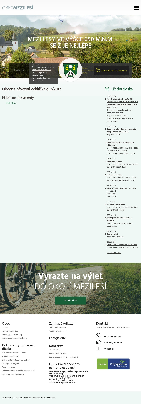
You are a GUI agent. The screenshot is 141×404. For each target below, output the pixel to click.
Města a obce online (57, 327)
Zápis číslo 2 (112, 234)
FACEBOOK (105, 349)
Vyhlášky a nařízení (10, 356)
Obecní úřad (54, 350)
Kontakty (56, 346)
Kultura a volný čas (10, 331)
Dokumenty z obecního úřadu (19, 347)
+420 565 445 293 (108, 336)
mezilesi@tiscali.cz (109, 342)
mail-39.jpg (11, 103)
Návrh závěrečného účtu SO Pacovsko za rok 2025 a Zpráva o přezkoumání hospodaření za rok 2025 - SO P (43, 74)
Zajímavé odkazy (61, 323)
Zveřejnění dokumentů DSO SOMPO (119, 219)
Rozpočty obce (8, 367)
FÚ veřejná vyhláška (116, 204)
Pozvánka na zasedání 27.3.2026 (122, 244)
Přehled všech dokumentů (13, 374)
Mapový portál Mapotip (114, 71)
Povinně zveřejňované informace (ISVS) (18, 370)
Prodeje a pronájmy (10, 363)
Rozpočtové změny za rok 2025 (121, 188)
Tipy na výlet (70, 300)
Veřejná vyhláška (114, 161)
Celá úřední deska (114, 252)
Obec (6, 323)
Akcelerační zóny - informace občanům (120, 144)
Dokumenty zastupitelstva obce (16, 360)
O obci (5, 327)
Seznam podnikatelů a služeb (14, 338)
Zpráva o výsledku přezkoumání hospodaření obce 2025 (121, 131)
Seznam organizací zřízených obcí (63, 357)
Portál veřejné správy (58, 331)
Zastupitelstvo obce (57, 353)
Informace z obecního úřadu (14, 352)
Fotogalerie (57, 338)
